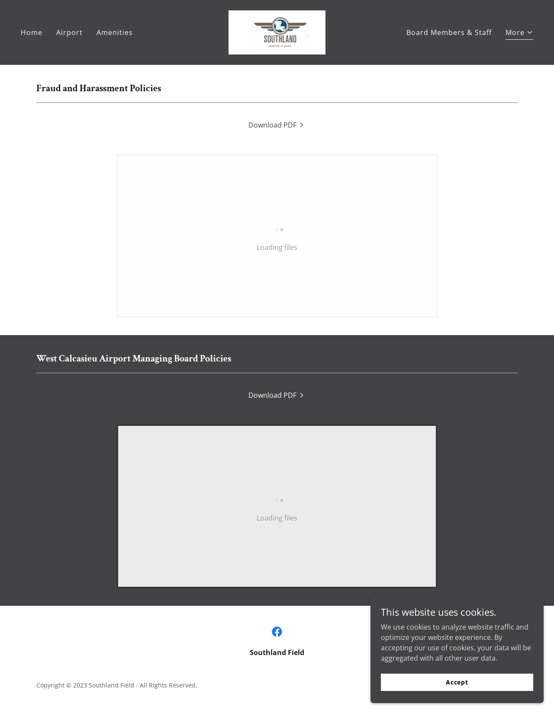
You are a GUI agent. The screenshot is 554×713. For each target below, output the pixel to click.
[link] (277, 31)
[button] (519, 33)
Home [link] (31, 32)
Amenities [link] (115, 32)
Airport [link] (69, 32)
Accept (457, 694)
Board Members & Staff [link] (449, 32)
